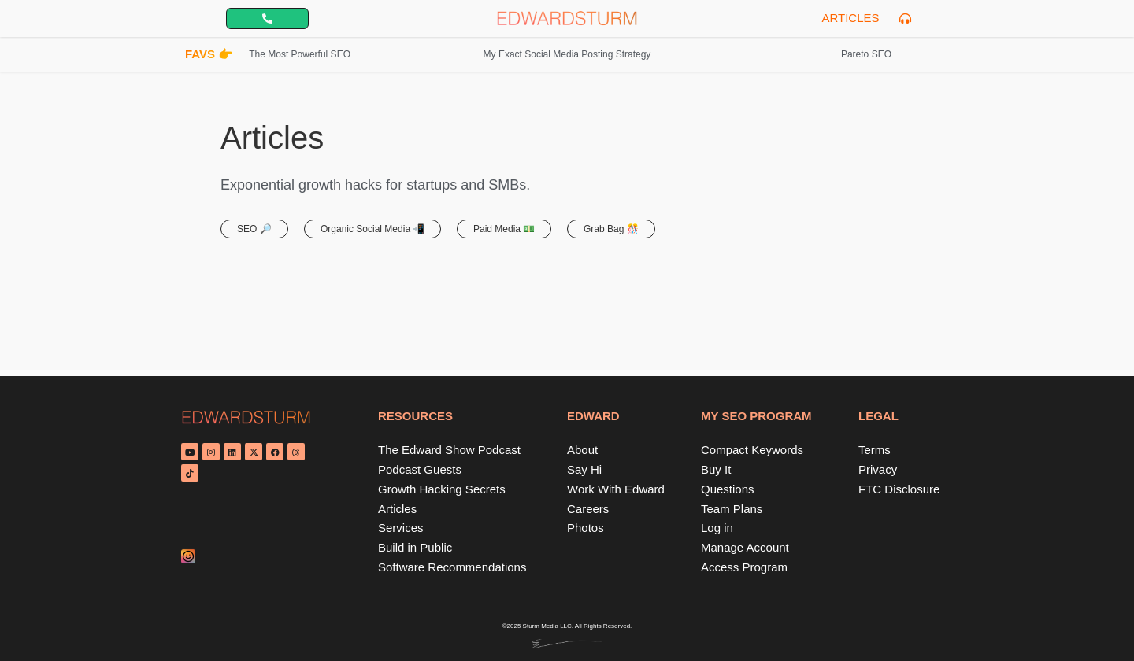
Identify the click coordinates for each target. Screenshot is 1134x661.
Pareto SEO (866, 54)
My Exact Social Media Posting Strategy (567, 54)
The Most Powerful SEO (299, 54)
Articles (850, 17)
